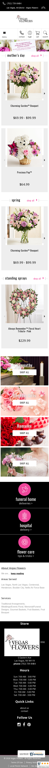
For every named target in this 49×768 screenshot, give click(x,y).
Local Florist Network (19, 766)
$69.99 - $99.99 (24, 118)
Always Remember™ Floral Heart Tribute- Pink (24, 330)
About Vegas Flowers (13, 568)
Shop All (35, 55)
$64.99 (24, 184)
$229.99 (24, 340)
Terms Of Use (17, 762)
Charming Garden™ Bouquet (25, 105)
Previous (4, 93)
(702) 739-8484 (14, 3)
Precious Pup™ (24, 172)
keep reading (17, 573)
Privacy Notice (32, 762)
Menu (4, 37)
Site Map (35, 766)
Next (45, 93)
